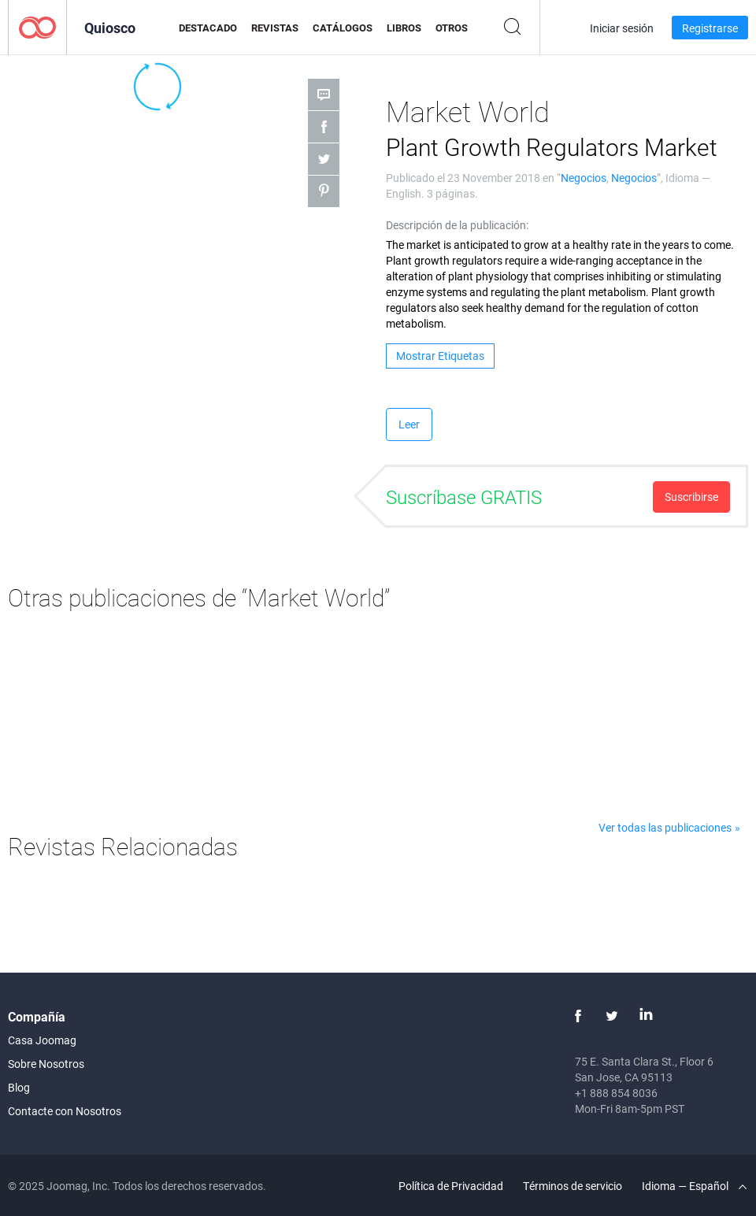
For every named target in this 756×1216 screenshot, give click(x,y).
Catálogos (342, 27)
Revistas (274, 27)
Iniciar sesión (622, 27)
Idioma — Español (694, 1185)
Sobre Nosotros (46, 1063)
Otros (451, 27)
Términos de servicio (572, 1185)
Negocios (583, 177)
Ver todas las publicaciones (665, 827)
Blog (19, 1087)
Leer (409, 424)
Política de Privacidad (450, 1185)
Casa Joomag (42, 1039)
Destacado (208, 27)
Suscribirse (691, 496)
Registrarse (710, 27)
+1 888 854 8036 (616, 1092)
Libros (404, 27)
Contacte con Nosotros (64, 1110)
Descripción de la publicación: (457, 224)
